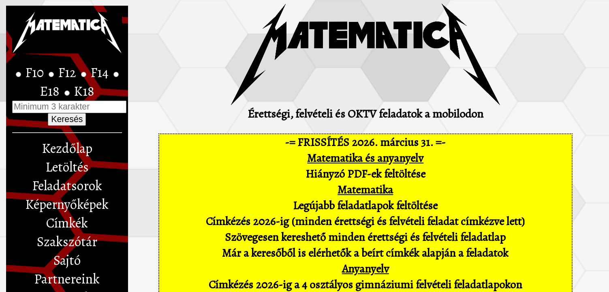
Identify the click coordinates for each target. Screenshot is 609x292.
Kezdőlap (67, 148)
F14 (100, 72)
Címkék (67, 223)
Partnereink (67, 279)
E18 (51, 91)
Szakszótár (67, 241)
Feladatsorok (67, 185)
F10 (36, 72)
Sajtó (67, 260)
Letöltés (67, 167)
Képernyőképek (67, 204)
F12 (68, 72)
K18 (84, 91)
